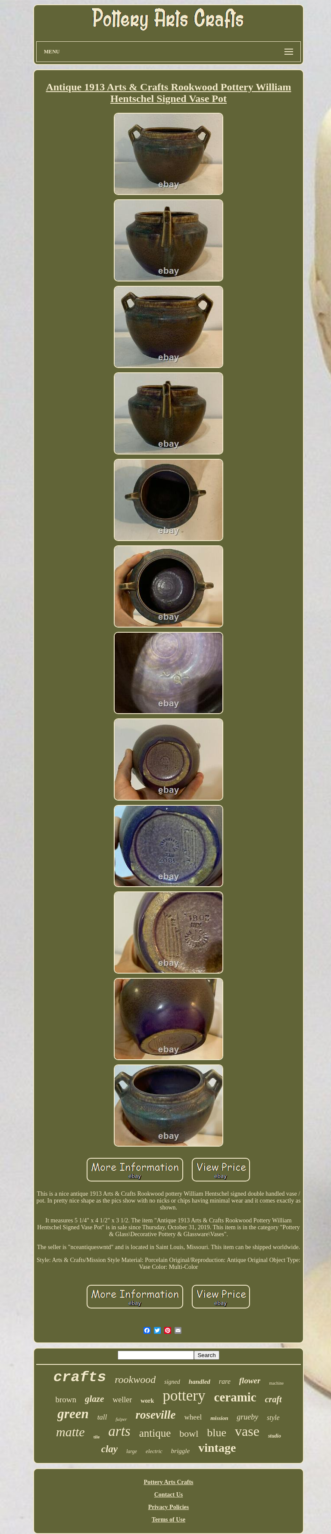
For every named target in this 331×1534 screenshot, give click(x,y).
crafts (79, 1377)
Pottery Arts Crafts (168, 1482)
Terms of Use (168, 1519)
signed (172, 1382)
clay (109, 1449)
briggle (180, 1450)
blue (216, 1432)
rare (225, 1381)
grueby (247, 1417)
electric (154, 1451)
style (273, 1417)
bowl (188, 1433)
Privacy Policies (168, 1507)
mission (219, 1418)
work (147, 1401)
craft (273, 1399)
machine (276, 1383)
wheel (193, 1417)
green (72, 1413)
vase (247, 1431)
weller (122, 1399)
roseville (156, 1414)
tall (102, 1417)
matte (70, 1432)
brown (65, 1399)
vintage (217, 1447)
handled (199, 1381)
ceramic (235, 1397)
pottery (183, 1395)
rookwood (135, 1379)
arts (119, 1431)
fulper (121, 1419)
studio (274, 1436)
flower (250, 1380)
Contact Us (168, 1494)
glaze (94, 1399)
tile (97, 1436)
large (131, 1451)
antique (155, 1433)
